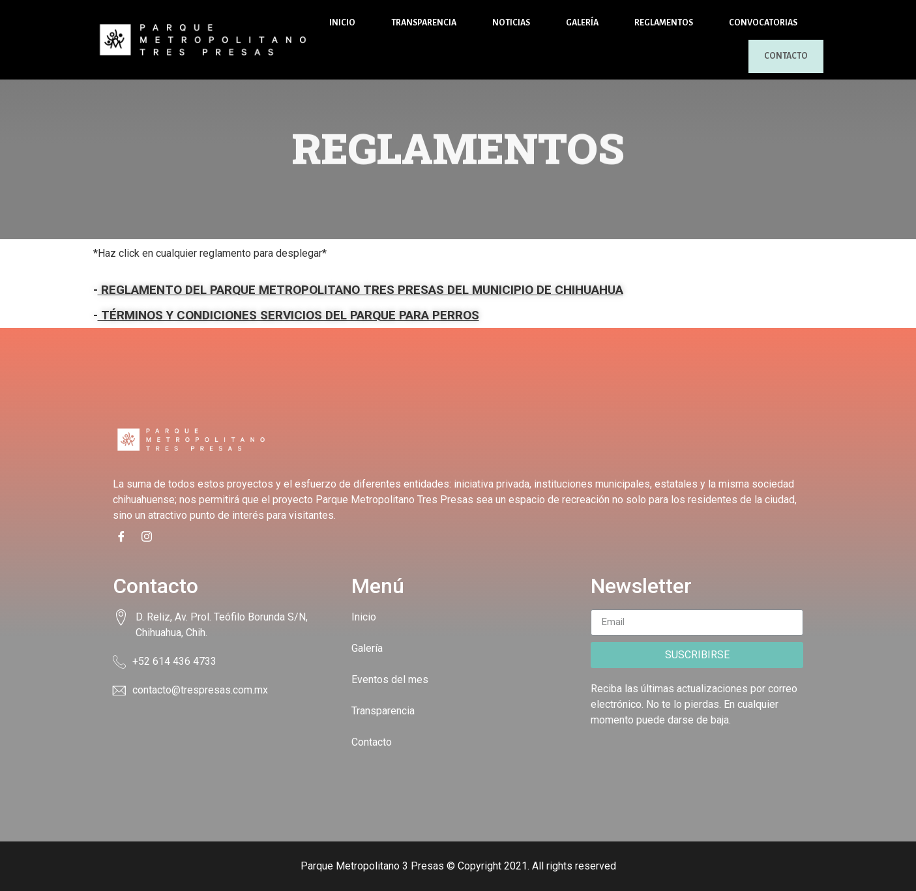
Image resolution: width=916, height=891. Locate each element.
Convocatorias (763, 22)
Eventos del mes (389, 679)
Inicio (342, 22)
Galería (582, 22)
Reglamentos (663, 22)
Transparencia (423, 22)
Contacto (775, 56)
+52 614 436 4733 (174, 661)
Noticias (511, 22)
